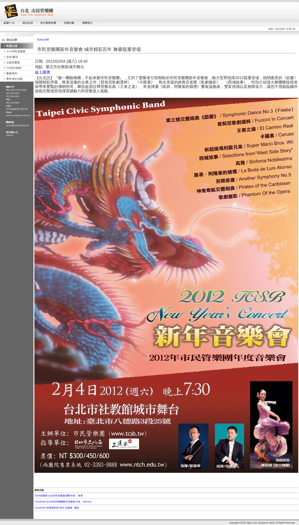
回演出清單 (43, 39)
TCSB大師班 (14, 67)
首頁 (270, 29)
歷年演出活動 (14, 78)
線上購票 (42, 72)
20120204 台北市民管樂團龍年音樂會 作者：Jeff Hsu (63, 501)
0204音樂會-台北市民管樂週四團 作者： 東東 (59, 495)
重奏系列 (11, 73)
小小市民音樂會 (15, 51)
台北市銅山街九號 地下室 (17, 125)
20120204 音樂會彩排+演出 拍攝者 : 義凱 (57, 507)
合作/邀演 (12, 56)
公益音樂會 (13, 62)
